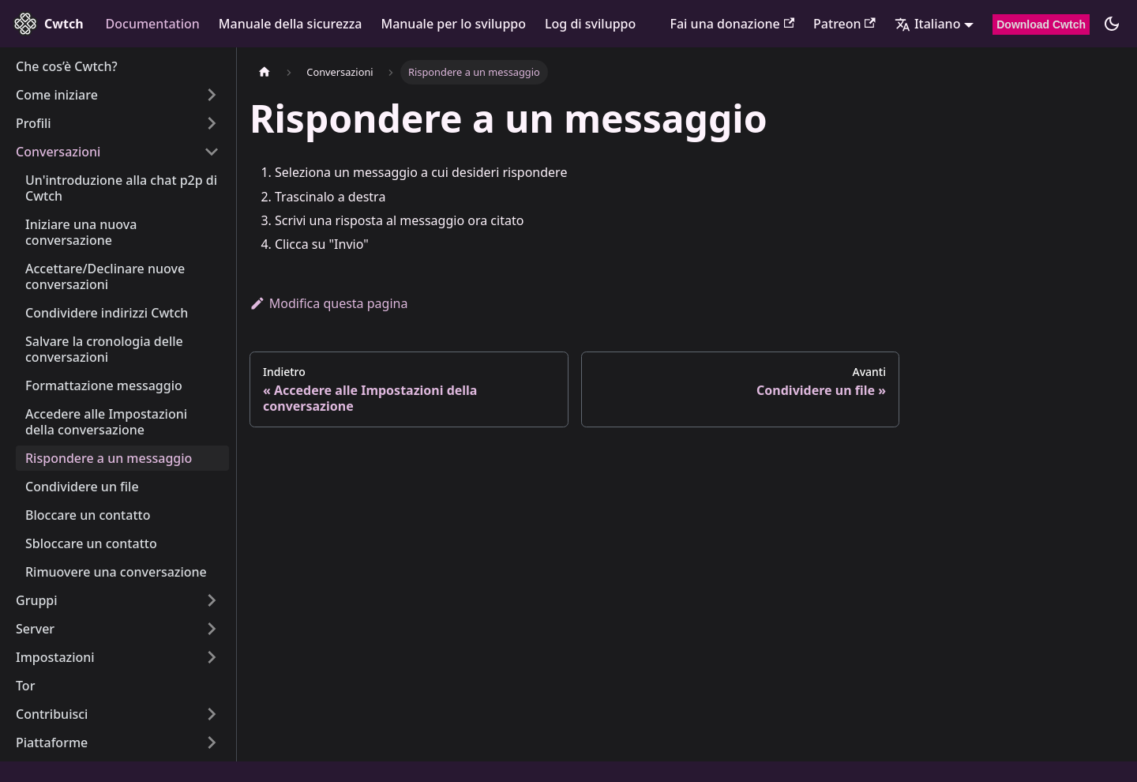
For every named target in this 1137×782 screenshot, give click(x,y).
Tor (25, 685)
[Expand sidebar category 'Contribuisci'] (211, 714)
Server (35, 628)
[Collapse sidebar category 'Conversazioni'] (211, 151)
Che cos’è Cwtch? (67, 66)
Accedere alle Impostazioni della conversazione (106, 421)
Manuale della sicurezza (290, 23)
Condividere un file (82, 486)
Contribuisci (52, 714)
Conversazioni (58, 151)
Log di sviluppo (590, 23)
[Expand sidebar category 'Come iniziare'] (211, 94)
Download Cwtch (1041, 24)
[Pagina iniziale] (265, 72)
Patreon (844, 23)
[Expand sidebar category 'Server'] (211, 628)
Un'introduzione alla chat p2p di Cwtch (121, 188)
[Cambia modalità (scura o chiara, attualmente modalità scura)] (1111, 23)
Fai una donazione (732, 23)
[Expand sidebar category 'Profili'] (211, 123)
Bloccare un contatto (87, 515)
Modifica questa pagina (328, 303)
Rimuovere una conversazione (116, 572)
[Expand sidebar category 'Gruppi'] (211, 600)
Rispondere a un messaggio (108, 458)
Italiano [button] (928, 23)
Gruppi (37, 600)
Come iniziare (57, 94)
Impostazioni (55, 657)
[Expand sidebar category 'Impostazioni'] (211, 657)
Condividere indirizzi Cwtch (106, 312)
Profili (33, 123)
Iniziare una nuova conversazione (81, 232)
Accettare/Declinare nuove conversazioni (105, 276)
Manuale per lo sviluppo (454, 23)
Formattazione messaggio (103, 385)
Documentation (153, 23)
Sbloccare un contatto (91, 543)
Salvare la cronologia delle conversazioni (104, 349)
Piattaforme (52, 742)
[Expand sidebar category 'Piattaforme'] (211, 742)
